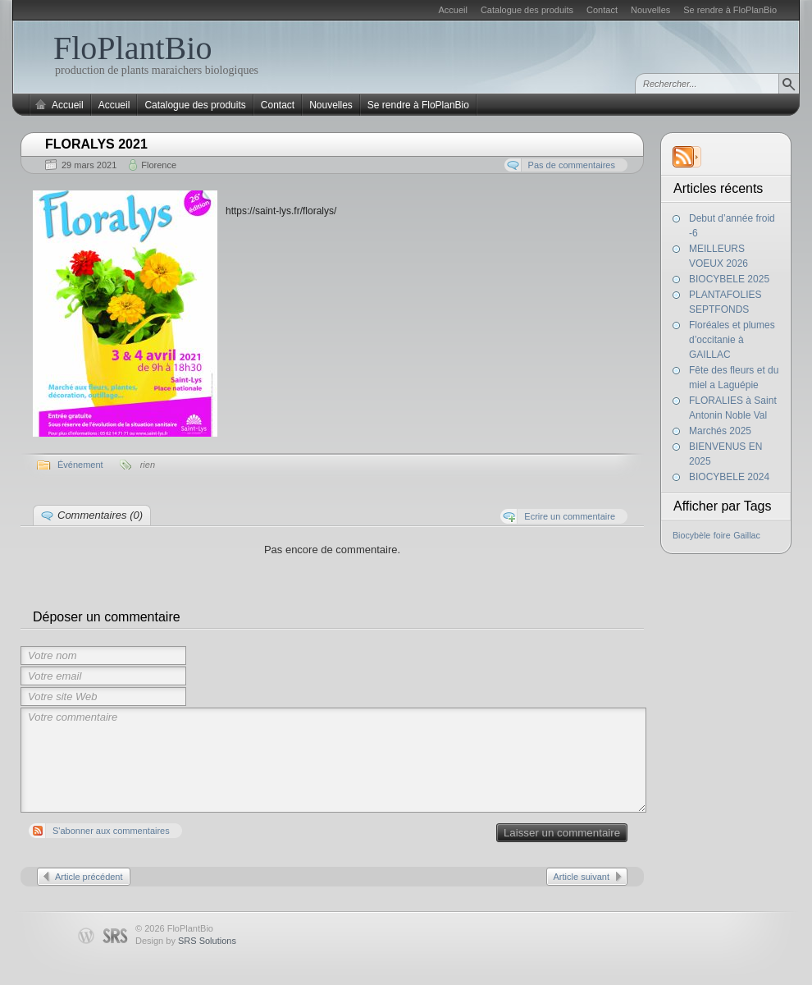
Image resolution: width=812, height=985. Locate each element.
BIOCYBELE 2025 (729, 279)
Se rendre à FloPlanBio (730, 10)
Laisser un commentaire (562, 833)
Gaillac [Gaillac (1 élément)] (746, 535)
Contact (602, 10)
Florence (158, 165)
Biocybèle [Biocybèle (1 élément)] (691, 535)
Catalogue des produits (527, 10)
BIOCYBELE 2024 (729, 477)
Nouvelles (650, 10)
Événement (80, 465)
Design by (185, 941)
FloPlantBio (132, 48)
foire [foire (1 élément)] (722, 535)
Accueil (452, 10)
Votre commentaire (333, 760)
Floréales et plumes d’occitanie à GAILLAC (732, 339)
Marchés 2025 (720, 431)
